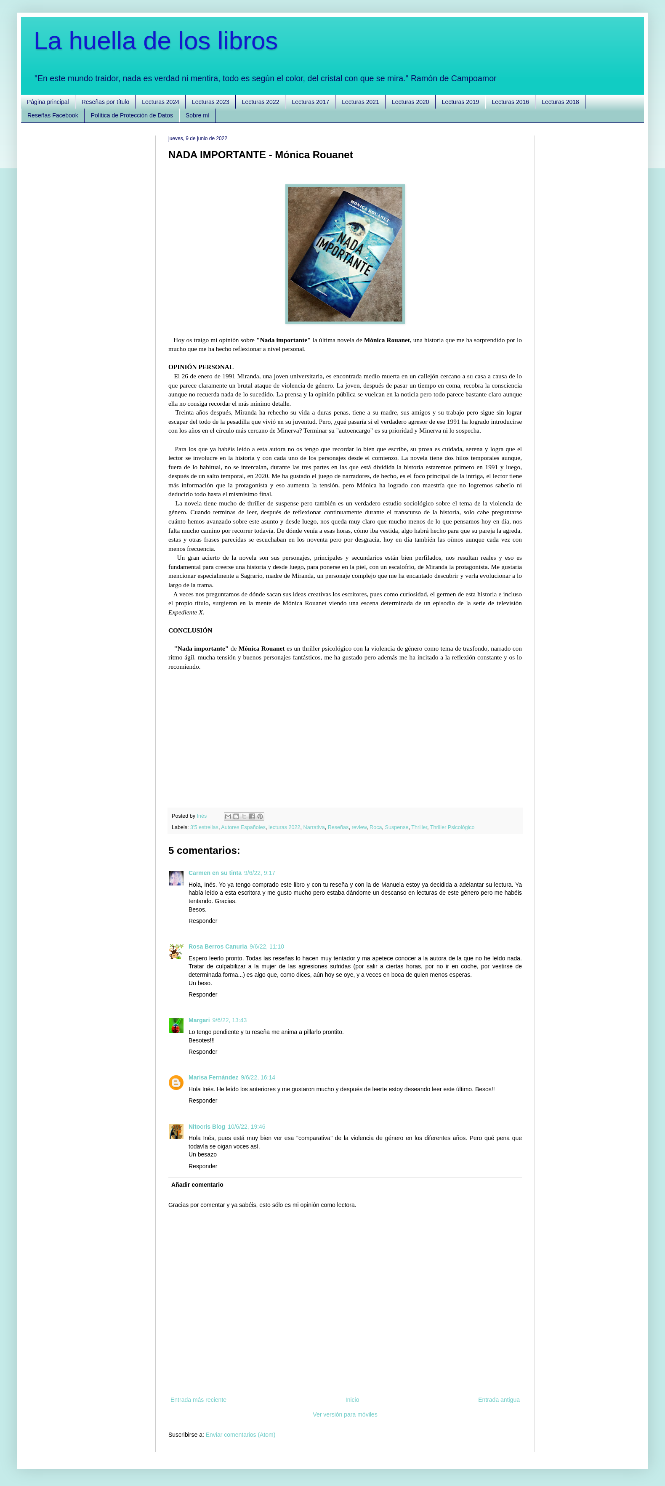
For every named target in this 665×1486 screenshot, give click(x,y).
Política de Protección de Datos (132, 115)
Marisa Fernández (213, 1077)
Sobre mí (198, 115)
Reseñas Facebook (52, 115)
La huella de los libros (156, 41)
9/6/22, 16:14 (258, 1077)
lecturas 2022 (285, 827)
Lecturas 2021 (360, 101)
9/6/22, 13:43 (230, 1020)
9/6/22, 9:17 (259, 872)
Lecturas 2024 (160, 101)
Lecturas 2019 (460, 101)
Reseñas (338, 827)
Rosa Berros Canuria (218, 946)
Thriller (419, 827)
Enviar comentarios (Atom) (241, 1434)
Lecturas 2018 (560, 101)
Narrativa (314, 827)
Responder (203, 920)
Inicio (352, 1399)
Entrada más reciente (198, 1399)
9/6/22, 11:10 (267, 946)
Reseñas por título (106, 101)
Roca (376, 827)
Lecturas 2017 (310, 101)
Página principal (48, 101)
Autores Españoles (243, 827)
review (359, 827)
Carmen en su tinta (215, 872)
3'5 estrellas (204, 827)
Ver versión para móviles (345, 1414)
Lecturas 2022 (260, 101)
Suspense (397, 827)
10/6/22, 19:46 (247, 1126)
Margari (199, 1020)
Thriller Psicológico (452, 827)
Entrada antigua (499, 1399)
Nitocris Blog (207, 1126)
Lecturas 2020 (410, 101)
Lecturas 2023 (210, 101)
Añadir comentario (197, 1184)
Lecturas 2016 (510, 101)
